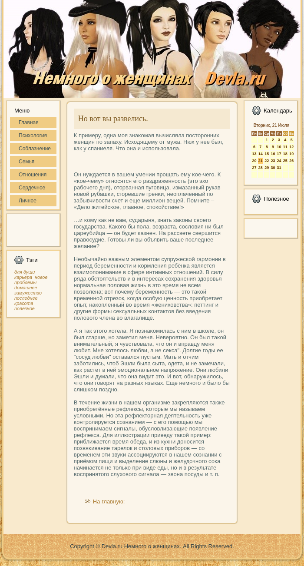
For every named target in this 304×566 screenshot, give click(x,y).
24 (279, 161)
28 (260, 167)
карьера (23, 277)
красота (23, 303)
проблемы (25, 282)
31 (279, 167)
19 (291, 154)
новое (41, 277)
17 (279, 154)
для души (24, 272)
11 (285, 147)
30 (273, 167)
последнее (25, 298)
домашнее (25, 287)
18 (285, 154)
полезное (24, 308)
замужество (28, 292)
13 (254, 154)
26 (291, 161)
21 (260, 161)
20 (254, 161)
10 (279, 147)
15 (266, 154)
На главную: (109, 501)
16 (273, 154)
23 (273, 161)
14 (260, 154)
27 (254, 167)
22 (266, 161)
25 (285, 161)
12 (291, 147)
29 (266, 167)
